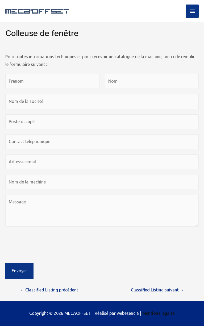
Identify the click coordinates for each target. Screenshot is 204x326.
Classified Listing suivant (157, 289)
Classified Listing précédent (49, 289)
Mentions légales (158, 313)
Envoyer (19, 270)
